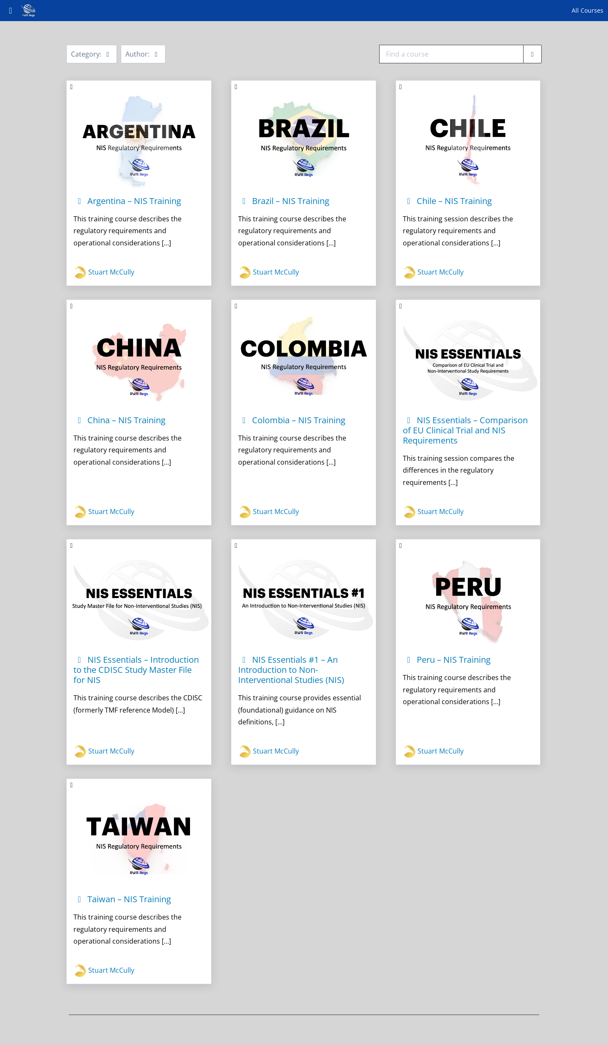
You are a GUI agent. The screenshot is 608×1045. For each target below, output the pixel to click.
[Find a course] (532, 54)
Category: (91, 54)
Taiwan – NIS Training (122, 899)
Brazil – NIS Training (283, 201)
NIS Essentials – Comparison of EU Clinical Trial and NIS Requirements (465, 430)
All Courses (587, 10)
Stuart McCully (103, 272)
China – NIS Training (119, 420)
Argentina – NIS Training (127, 201)
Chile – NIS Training (447, 201)
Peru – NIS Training (447, 659)
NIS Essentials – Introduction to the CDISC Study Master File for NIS (136, 670)
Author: (142, 54)
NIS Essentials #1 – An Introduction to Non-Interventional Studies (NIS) (291, 670)
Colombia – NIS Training (291, 420)
